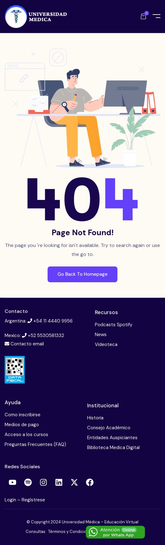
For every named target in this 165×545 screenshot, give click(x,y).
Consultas (35, 531)
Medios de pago (22, 425)
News (101, 334)
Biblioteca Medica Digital (113, 447)
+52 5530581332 (46, 335)
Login (11, 500)
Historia (95, 418)
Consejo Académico (108, 428)
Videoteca (106, 344)
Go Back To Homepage (82, 274)
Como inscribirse (22, 415)
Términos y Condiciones (71, 531)
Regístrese (33, 500)
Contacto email (27, 344)
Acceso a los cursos (26, 434)
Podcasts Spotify (113, 325)
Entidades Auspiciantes (112, 438)
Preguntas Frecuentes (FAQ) (35, 444)
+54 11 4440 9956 (53, 321)
